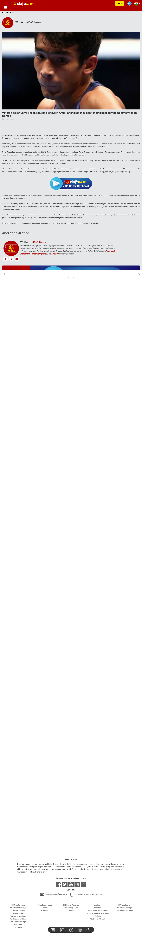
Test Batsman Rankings (18, 919)
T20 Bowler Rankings (17, 916)
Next (139, 274)
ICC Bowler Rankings (17, 911)
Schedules (18, 927)
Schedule (44, 911)
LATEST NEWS (8, 13)
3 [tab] (73, 278)
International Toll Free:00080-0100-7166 (86, 894)
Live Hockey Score (71, 908)
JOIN (119, 3)
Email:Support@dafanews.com (53, 894)
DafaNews (39, 242)
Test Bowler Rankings (18, 922)
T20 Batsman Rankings (18, 913)
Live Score (18, 924)
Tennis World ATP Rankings (97, 911)
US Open (97, 916)
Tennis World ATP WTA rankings (97, 913)
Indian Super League (44, 905)
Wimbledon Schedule (97, 919)
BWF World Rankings (124, 908)
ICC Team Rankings (18, 905)
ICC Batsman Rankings (18, 908)
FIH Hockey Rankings (71, 905)
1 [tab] (68, 278)
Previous (2, 274)
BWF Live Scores (124, 905)
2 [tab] (71, 278)
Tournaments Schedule (124, 911)
